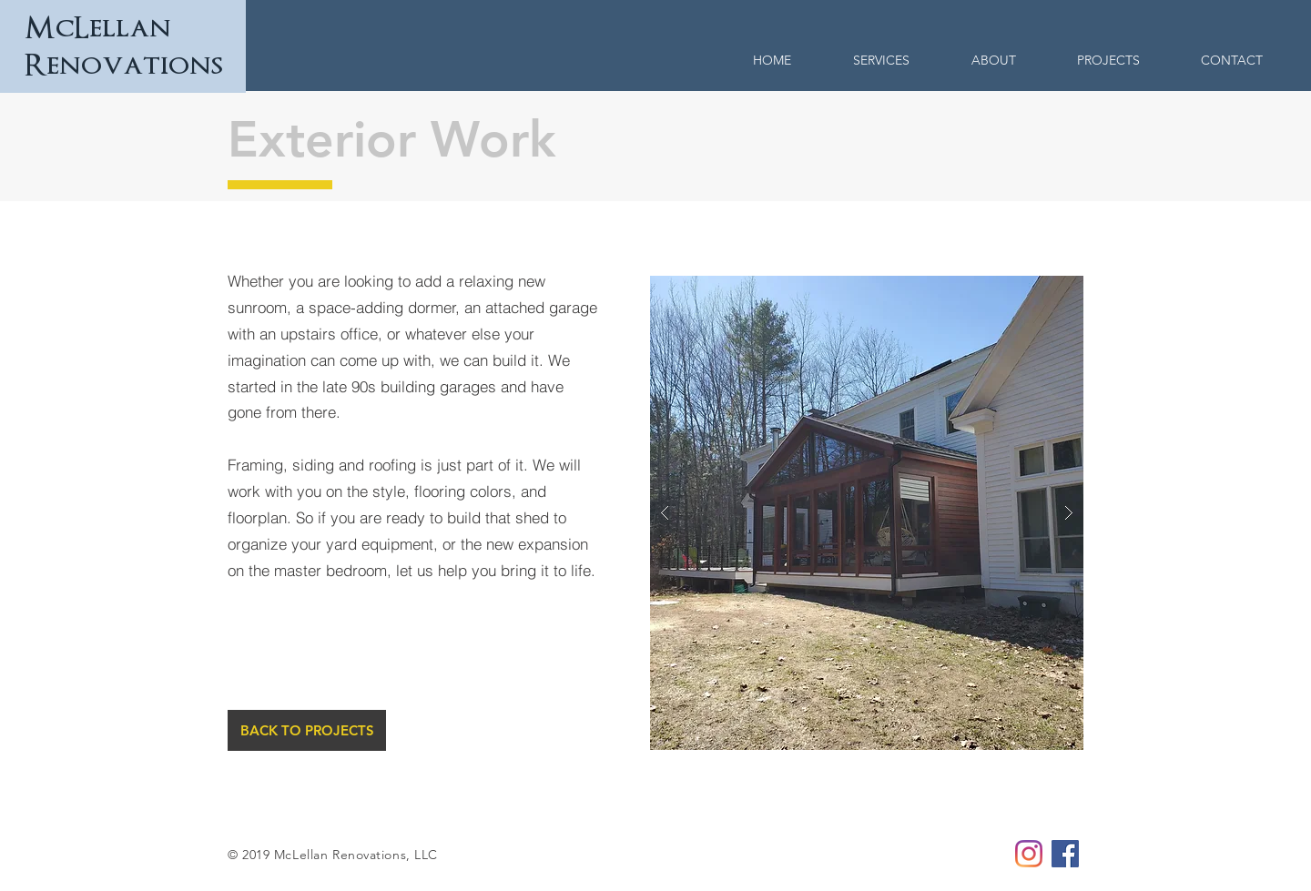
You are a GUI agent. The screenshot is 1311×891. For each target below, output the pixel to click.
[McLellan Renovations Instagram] (1028, 853)
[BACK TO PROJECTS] (307, 730)
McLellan (98, 28)
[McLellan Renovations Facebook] (1065, 853)
